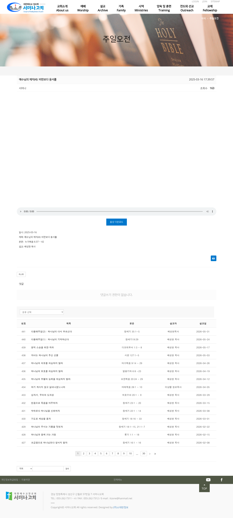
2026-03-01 (203, 418)
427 (24, 442)
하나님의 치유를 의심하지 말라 (47, 363)
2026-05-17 (203, 347)
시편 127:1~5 (132, 355)
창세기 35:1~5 (132, 331)
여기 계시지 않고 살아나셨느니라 (48, 387)
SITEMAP (215, 1)
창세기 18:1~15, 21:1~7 (132, 426)
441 (24, 331)
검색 (67, 469)
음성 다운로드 (116, 222)
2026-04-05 (203, 387)
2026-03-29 (203, 394)
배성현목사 (173, 331)
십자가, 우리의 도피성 (42, 394)
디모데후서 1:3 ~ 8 (132, 347)
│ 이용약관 (24, 479)
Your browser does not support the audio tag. (116, 211)
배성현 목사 (173, 339)
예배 (203, 18)
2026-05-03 (203, 355)
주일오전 (214, 18)
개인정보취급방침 (10, 479)
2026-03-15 (203, 402)
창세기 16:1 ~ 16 (132, 442)
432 (24, 402)
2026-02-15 (203, 434)
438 (24, 355)
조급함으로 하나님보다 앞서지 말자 (49, 442)
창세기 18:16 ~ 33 (132, 418)
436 (24, 371)
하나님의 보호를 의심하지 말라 (47, 371)
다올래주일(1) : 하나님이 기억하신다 (50, 339)
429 (24, 426)
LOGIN (195, 1)
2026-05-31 (203, 331)
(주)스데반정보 (120, 507)
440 (24, 339)
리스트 (21, 274)
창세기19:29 (131, 339)
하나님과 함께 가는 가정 (43, 434)
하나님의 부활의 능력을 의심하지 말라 (50, 379)
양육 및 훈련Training (164, 8)
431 (24, 410)
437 (24, 363)
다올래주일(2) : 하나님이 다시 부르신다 (51, 331)
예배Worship (83, 8)
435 (24, 379)
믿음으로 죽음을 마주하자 (44, 402)
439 (24, 347)
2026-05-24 (203, 339)
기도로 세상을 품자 (41, 418)
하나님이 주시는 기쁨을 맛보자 (47, 426)
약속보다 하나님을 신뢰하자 (45, 410)
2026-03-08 (203, 410)
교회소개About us (62, 8)
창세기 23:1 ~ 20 (132, 402)
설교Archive (103, 8)
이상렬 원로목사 (173, 387)
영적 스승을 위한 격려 (42, 347)
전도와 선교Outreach (187, 8)
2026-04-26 (203, 363)
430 (24, 418)
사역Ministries (141, 8)
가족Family (121, 8)
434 (24, 387)
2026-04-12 (203, 379)
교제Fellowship (210, 8)
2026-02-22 (203, 426)
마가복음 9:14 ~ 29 (132, 363)
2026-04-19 (203, 371)
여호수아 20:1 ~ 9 (132, 394)
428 (24, 434)
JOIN (205, 1)
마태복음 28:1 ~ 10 (132, 387)
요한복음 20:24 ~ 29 (132, 379)
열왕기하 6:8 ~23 (132, 371)
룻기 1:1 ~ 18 (132, 434)
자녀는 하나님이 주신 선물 (44, 355)
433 (24, 394)
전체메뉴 (118, 479)
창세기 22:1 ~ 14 (132, 410)
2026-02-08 (203, 442)
